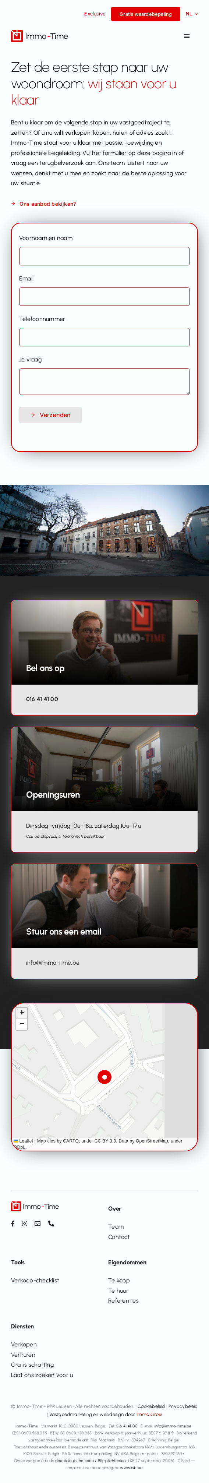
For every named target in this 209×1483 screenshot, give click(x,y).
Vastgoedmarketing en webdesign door (105, 1414)
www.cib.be (131, 1467)
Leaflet (23, 1141)
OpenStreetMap (152, 1141)
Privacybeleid (183, 1406)
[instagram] (24, 1223)
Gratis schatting (32, 1364)
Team (116, 1226)
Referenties (123, 1300)
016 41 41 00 (42, 699)
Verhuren (23, 1354)
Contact (119, 1236)
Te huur (118, 1290)
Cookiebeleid (151, 1406)
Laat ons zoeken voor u (42, 1374)
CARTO (71, 1141)
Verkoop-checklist (35, 1280)
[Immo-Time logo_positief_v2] (39, 32)
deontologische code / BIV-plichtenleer (91, 1460)
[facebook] (13, 1223)
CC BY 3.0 (105, 1141)
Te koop (119, 1280)
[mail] (37, 1223)
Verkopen (24, 1344)
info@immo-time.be (52, 962)
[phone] (51, 1223)
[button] (105, 1077)
